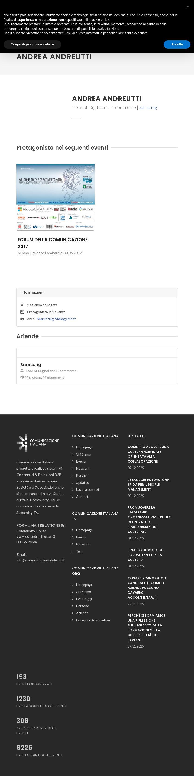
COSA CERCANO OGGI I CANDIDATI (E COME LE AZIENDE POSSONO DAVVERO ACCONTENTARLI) (147, 588)
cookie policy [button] (99, 20)
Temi (79, 551)
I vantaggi (84, 599)
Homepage (84, 447)
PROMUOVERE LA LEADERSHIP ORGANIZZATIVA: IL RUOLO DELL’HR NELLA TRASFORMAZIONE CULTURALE (150, 519)
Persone (82, 606)
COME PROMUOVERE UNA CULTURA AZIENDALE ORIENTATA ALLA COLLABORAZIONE (148, 454)
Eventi (81, 461)
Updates (82, 482)
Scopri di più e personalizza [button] (32, 44)
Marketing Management (56, 318)
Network (82, 468)
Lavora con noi (87, 489)
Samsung (148, 107)
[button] (188, 7)
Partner (82, 475)
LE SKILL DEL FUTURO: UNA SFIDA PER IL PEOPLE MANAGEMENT (148, 484)
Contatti (82, 496)
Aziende (82, 613)
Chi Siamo (83, 454)
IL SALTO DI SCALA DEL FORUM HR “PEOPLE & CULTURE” (146, 555)
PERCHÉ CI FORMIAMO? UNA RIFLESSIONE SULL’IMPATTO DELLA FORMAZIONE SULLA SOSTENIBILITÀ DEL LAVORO (146, 627)
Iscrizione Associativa (93, 620)
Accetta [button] (177, 44)
